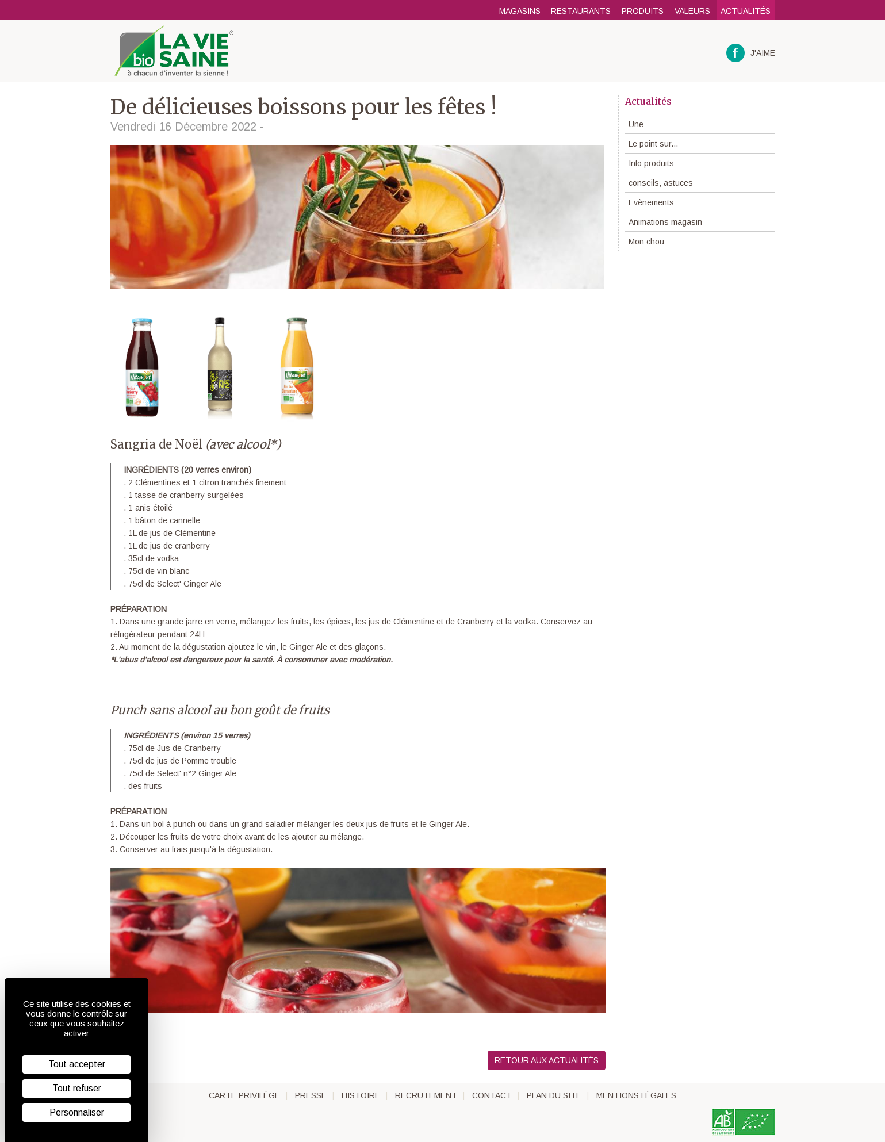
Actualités (746, 11)
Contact (492, 1095)
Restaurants (581, 11)
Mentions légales (636, 1095)
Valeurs (692, 11)
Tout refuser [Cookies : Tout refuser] (76, 1088)
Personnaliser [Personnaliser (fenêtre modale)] (76, 1112)
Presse (311, 1095)
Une (636, 124)
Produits (643, 11)
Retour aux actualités (547, 1060)
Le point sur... (653, 143)
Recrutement (426, 1095)
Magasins (520, 11)
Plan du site (554, 1095)
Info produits (651, 163)
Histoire (361, 1095)
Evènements (651, 202)
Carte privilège (244, 1095)
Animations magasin (665, 222)
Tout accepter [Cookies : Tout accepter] (76, 1064)
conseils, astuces (661, 182)
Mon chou (646, 241)
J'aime (750, 53)
